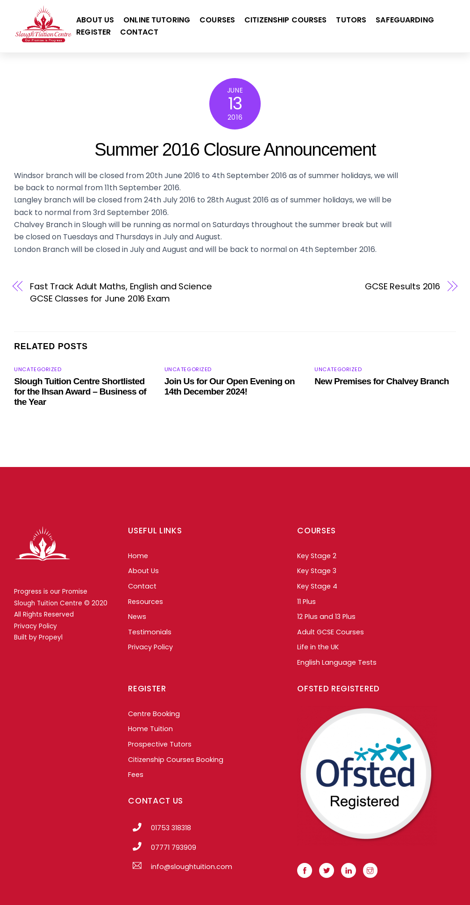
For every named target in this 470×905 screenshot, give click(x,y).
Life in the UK (318, 647)
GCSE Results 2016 (402, 286)
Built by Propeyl (38, 637)
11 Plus (306, 601)
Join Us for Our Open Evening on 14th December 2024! (229, 386)
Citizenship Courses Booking (175, 759)
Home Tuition (150, 728)
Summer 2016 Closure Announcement (235, 149)
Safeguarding (405, 19)
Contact (139, 32)
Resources (145, 601)
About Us (95, 19)
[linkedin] (348, 870)
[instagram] (370, 870)
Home (138, 555)
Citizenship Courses (285, 19)
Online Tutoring (156, 19)
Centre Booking (154, 713)
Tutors (351, 19)
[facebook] (304, 870)
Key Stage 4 (317, 586)
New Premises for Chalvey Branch (381, 381)
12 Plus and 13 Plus (326, 616)
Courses (217, 19)
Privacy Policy (35, 626)
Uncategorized (37, 369)
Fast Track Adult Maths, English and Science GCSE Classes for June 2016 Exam (121, 292)
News (137, 616)
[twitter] (326, 870)
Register (93, 32)
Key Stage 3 (316, 570)
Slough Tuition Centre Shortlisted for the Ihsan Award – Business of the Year (80, 391)
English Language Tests (337, 662)
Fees (135, 774)
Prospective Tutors (160, 744)
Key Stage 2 (316, 555)
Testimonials (149, 632)
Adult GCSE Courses (330, 632)
